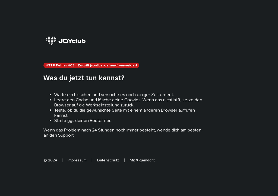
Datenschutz (108, 160)
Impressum (77, 160)
